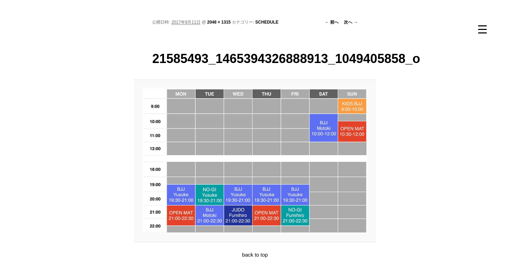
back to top (255, 255)
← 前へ (332, 22)
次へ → (351, 22)
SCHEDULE (267, 22)
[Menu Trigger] (483, 29)
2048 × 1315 (219, 22)
